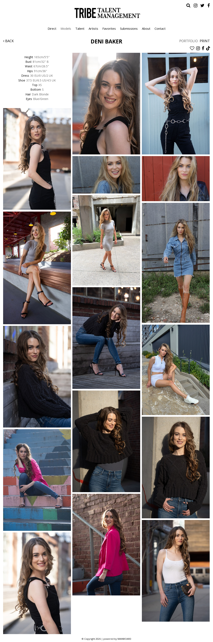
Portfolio (188, 41)
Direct (52, 28)
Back (8, 41)
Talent (79, 28)
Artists (93, 28)
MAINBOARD (124, 638)
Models (66, 28)
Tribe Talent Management (106, 12)
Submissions (129, 28)
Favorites (109, 28)
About (146, 28)
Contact (160, 28)
